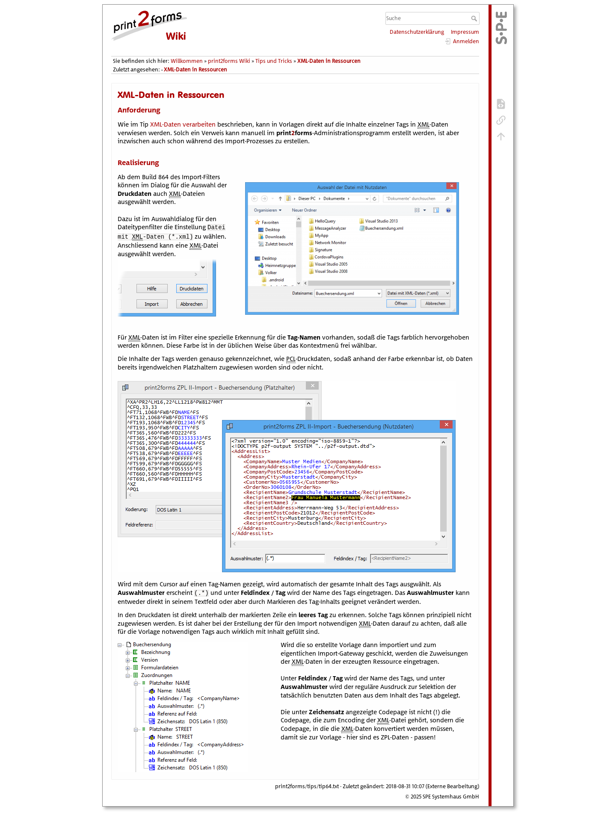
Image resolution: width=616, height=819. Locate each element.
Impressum (465, 31)
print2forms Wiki (229, 61)
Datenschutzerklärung (417, 31)
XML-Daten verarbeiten (183, 124)
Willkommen (187, 61)
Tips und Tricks (273, 61)
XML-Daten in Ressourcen (329, 61)
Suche (475, 18)
